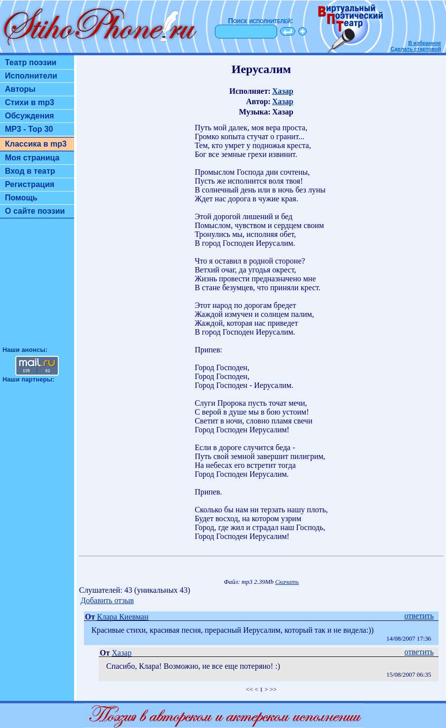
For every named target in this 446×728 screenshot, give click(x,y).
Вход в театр (30, 171)
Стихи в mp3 (29, 102)
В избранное (424, 43)
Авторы (20, 89)
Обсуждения (29, 116)
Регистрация (29, 184)
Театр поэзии (30, 62)
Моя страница (32, 157)
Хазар (282, 91)
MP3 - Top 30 (29, 129)
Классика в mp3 (36, 144)
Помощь (21, 197)
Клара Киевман (122, 617)
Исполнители (31, 76)
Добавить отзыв (107, 600)
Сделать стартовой (416, 49)
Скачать (287, 581)
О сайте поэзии (35, 211)
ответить (419, 616)
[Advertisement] (37, 287)
